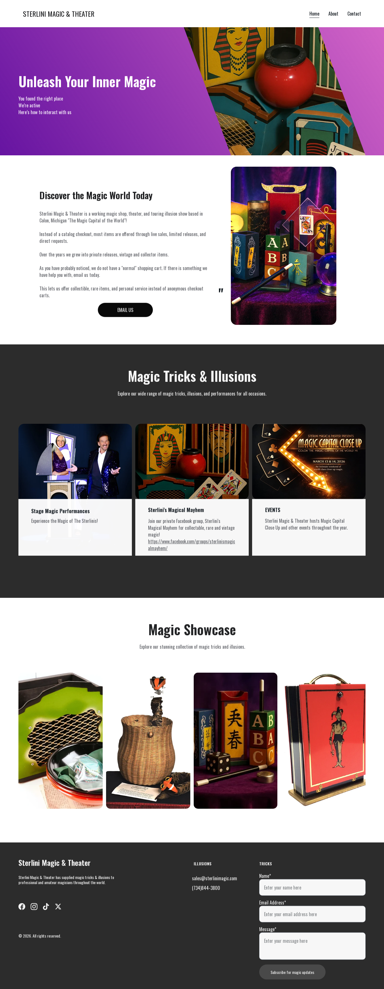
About (333, 13)
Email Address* (272, 917)
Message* (267, 944)
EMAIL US (125, 311)
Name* (265, 891)
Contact (354, 13)
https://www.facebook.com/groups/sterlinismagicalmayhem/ (191, 549)
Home (314, 13)
